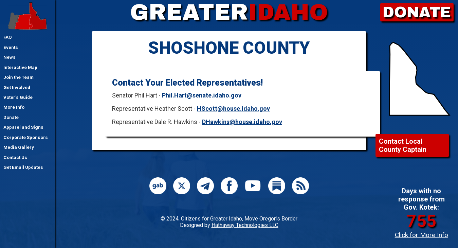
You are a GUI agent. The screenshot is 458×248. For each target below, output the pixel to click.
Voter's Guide (18, 97)
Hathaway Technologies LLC (245, 225)
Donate (11, 117)
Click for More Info (421, 235)
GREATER (229, 12)
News (9, 57)
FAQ (7, 37)
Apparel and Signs (23, 127)
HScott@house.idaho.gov (233, 108)
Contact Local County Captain (402, 145)
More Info (13, 107)
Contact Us (15, 157)
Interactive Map (20, 67)
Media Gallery (18, 147)
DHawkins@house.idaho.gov (242, 121)
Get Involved (16, 87)
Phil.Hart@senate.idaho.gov (201, 95)
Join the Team (18, 77)
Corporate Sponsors (25, 137)
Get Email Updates (23, 167)
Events (10, 47)
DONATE (417, 12)
